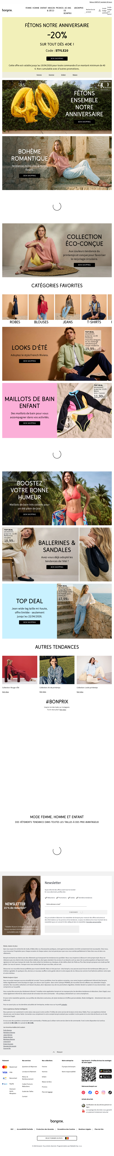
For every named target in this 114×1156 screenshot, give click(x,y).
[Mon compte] (99, 10)
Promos (44, 1087)
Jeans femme (7, 1035)
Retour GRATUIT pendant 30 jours (101, 2)
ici (53, 922)
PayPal (11, 1084)
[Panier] (109, 10)
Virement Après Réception (12, 1091)
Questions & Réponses (29, 1067)
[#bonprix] (78, 9)
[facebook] (90, 1092)
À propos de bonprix (68, 1067)
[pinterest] (83, 1092)
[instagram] (103, 1092)
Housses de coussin (9, 1046)
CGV (12, 1129)
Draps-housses (8, 1044)
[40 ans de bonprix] (68, 10)
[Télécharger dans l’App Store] (105, 1077)
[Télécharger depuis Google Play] (105, 1071)
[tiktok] (110, 1092)
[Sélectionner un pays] (57, 1138)
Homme (51, 75)
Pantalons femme (9, 1032)
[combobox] (88, 10)
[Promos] (59, 9)
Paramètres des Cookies (66, 1129)
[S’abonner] (76, 912)
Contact (24, 1096)
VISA (10, 1072)
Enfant (63, 75)
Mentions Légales (85, 1129)
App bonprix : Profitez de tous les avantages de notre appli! (96, 1062)
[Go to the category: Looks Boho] (57, 163)
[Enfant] (43, 9)
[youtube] (96, 1092)
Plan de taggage (47, 1092)
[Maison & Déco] (51, 10)
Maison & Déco (47, 1082)
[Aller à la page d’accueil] (13, 10)
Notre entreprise (67, 1061)
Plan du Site (99, 1129)
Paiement (5, 1061)
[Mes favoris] (105, 10)
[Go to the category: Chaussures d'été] (57, 554)
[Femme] (29, 9)
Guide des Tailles (27, 1091)
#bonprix (57, 701)
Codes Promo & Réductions (27, 1085)
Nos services (26, 1061)
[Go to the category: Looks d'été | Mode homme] (57, 354)
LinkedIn (64, 1005)
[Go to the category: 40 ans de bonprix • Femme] (57, 107)
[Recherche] (94, 11)
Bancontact (13, 1078)
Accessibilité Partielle (25, 1129)
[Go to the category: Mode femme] (57, 47)
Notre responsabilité (68, 1072)
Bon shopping (57, 59)
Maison (75, 75)
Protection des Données (45, 1129)
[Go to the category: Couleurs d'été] (57, 498)
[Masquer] (57, 1052)
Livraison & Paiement (29, 1072)
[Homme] (35, 9)
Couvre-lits (7, 1048)
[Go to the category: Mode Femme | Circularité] (57, 250)
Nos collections (47, 1061)
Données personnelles (93, 922)
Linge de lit (7, 1042)
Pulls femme (7, 1030)
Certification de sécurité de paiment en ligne (99, 1106)
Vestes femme (8, 1037)
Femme (39, 75)
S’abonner (76, 912)
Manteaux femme (9, 1039)
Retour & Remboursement (27, 1078)
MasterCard (13, 1067)
